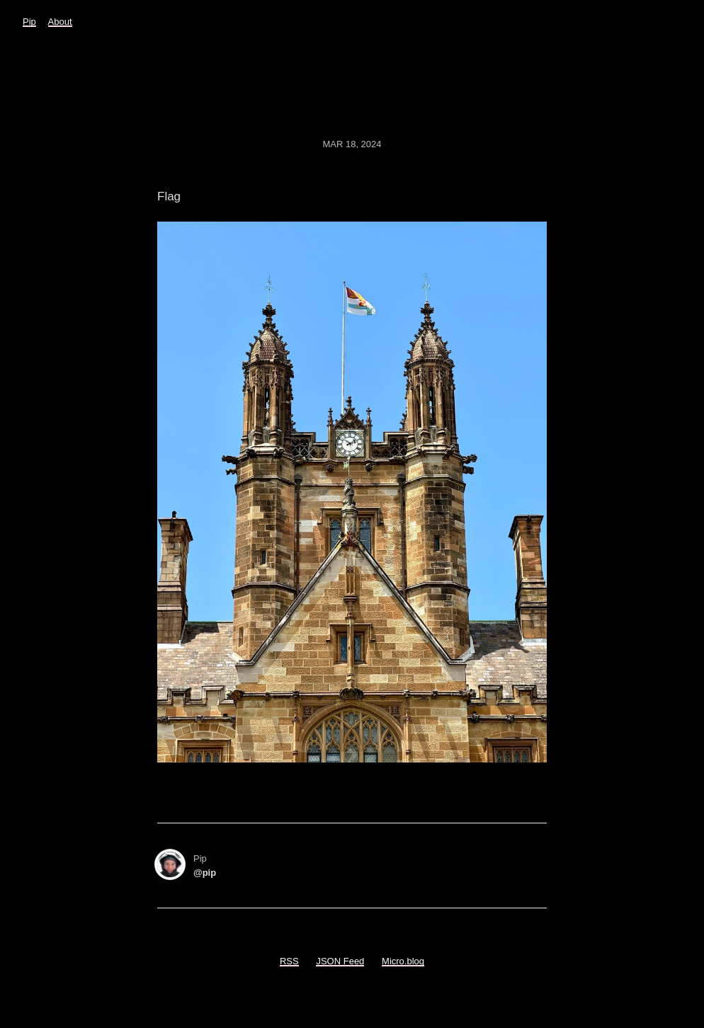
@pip (204, 872)
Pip (29, 21)
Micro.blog (403, 961)
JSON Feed (340, 961)
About (60, 21)
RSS (289, 961)
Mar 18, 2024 (351, 144)
